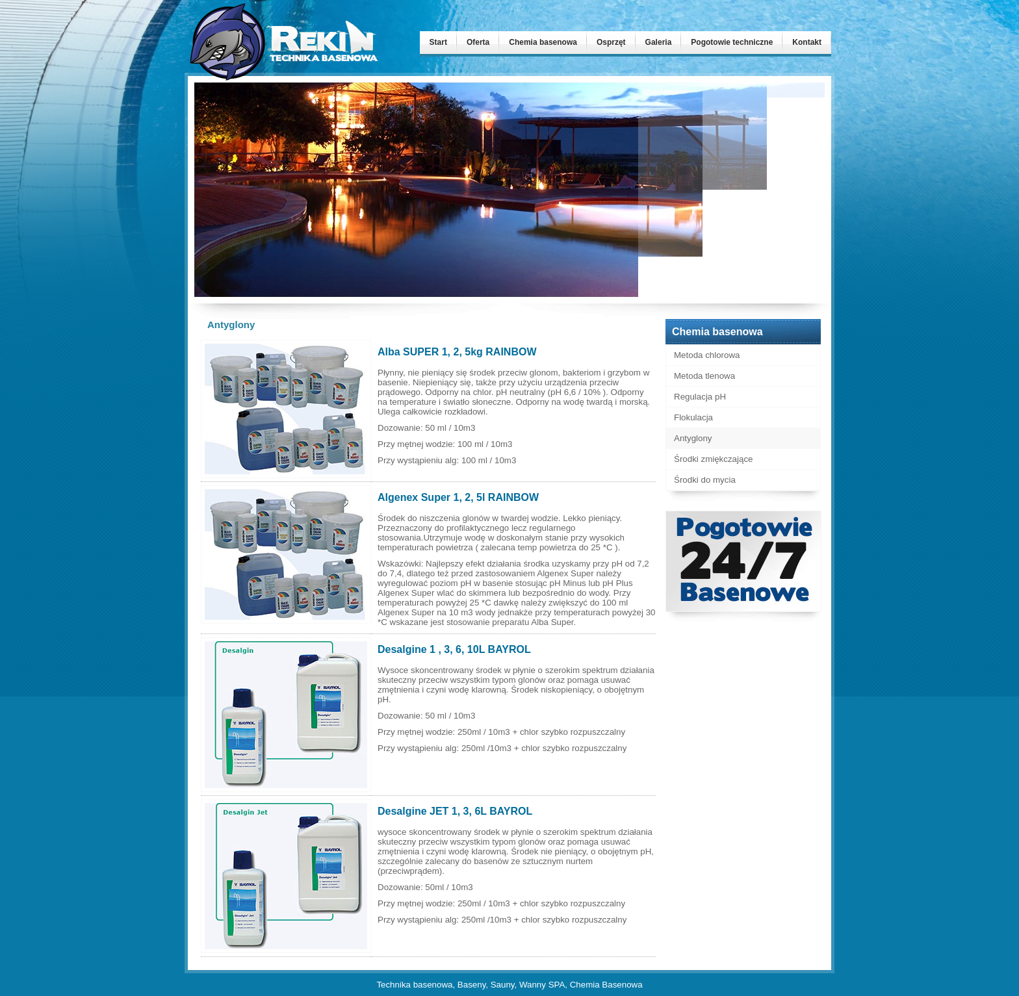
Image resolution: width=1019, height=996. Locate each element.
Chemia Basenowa (606, 985)
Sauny (503, 985)
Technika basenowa (414, 985)
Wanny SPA (542, 985)
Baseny (471, 985)
